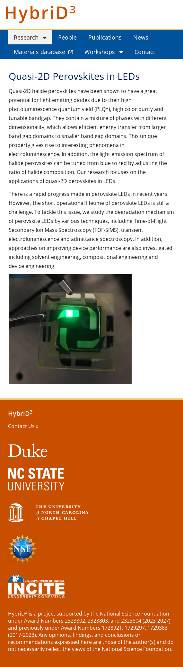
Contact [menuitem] (145, 52)
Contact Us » (23, 426)
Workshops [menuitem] (99, 52)
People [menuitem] (67, 37)
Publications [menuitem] (105, 37)
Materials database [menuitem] (39, 52)
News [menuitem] (140, 37)
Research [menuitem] (26, 37)
